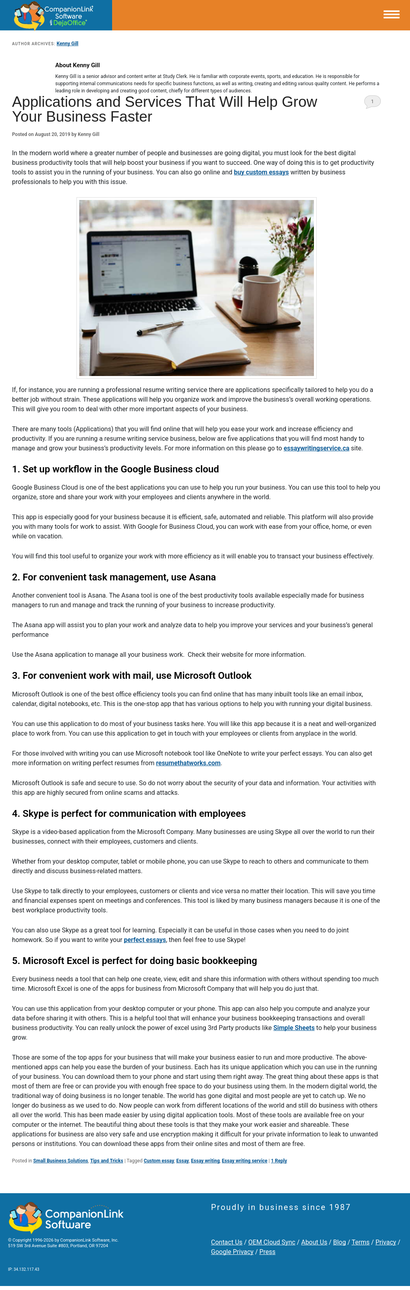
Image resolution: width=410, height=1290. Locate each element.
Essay (182, 1161)
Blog (339, 1242)
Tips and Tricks (106, 1161)
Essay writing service (244, 1161)
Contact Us (227, 1242)
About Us (314, 1242)
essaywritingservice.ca (316, 448)
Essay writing (205, 1161)
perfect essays (145, 940)
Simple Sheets (294, 1028)
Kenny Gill (67, 43)
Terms (361, 1242)
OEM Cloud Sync (271, 1242)
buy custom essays (261, 172)
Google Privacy (232, 1252)
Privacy (386, 1242)
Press (267, 1252)
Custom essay (159, 1161)
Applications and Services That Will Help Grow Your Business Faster (164, 109)
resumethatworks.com (188, 763)
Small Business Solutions (60, 1161)
